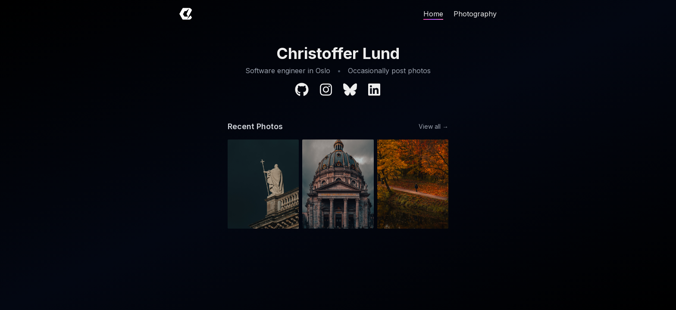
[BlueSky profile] (350, 89)
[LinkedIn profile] (374, 89)
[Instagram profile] (326, 89)
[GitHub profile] (302, 89)
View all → (433, 126)
